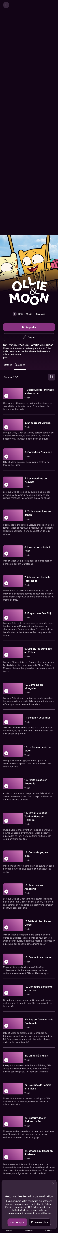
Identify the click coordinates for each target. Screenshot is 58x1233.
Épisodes (20, 364)
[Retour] (6, 5)
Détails (8, 364)
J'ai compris (17, 1222)
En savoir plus (39, 1222)
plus (5, 357)
